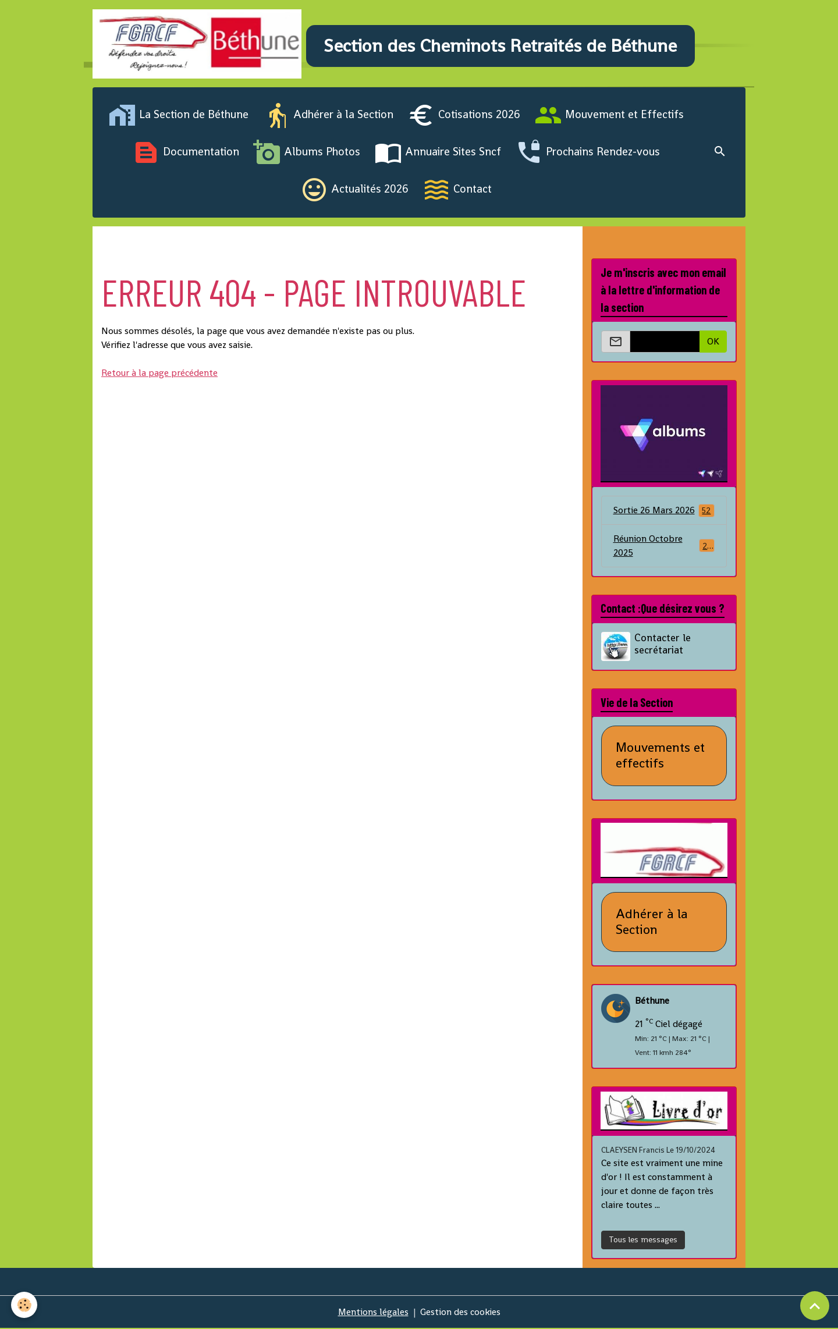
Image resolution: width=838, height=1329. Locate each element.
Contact (457, 191)
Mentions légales (373, 1312)
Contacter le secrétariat (663, 645)
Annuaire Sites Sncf (437, 154)
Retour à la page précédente (159, 374)
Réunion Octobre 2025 (664, 547)
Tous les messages (643, 1240)
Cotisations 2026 (463, 116)
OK (713, 342)
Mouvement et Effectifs (609, 116)
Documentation (185, 154)
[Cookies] (25, 1305)
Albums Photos (306, 154)
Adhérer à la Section (327, 116)
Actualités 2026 (354, 191)
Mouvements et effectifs (660, 757)
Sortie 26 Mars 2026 (664, 511)
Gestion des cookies (460, 1312)
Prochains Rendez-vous (587, 154)
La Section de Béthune (178, 116)
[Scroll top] (814, 1305)
